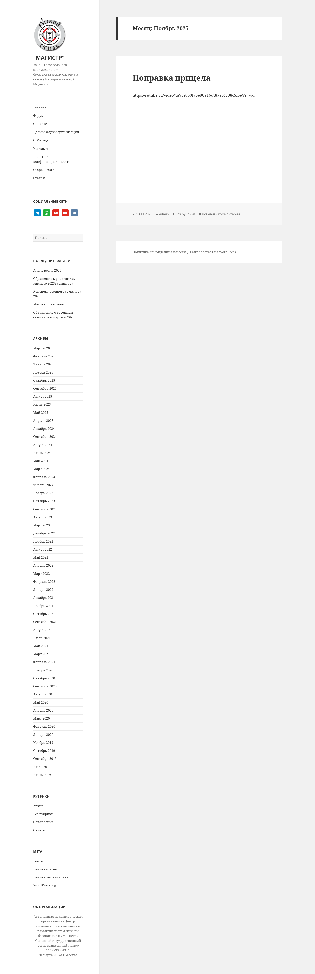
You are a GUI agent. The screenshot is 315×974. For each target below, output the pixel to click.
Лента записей (45, 869)
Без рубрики (43, 814)
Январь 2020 (43, 734)
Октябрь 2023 (44, 501)
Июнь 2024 (42, 453)
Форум (38, 115)
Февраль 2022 (44, 581)
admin (164, 214)
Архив (38, 806)
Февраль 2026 (44, 356)
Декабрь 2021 (44, 597)
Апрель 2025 (43, 420)
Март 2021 (41, 654)
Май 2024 (40, 461)
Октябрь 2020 (44, 678)
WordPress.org (44, 885)
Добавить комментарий (221, 214)
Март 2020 (41, 718)
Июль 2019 (42, 767)
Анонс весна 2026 (47, 270)
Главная (39, 107)
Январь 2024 (43, 485)
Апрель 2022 (43, 565)
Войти (38, 861)
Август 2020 (42, 694)
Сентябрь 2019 (45, 758)
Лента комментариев (51, 877)
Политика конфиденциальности (51, 159)
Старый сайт (43, 170)
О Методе (40, 140)
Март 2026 (41, 348)
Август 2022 (42, 549)
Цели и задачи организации (56, 132)
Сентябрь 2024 (45, 436)
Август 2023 (42, 517)
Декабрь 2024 (44, 428)
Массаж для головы (49, 304)
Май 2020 (40, 702)
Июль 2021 (42, 638)
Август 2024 (42, 445)
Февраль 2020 (44, 726)
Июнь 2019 (42, 775)
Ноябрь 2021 (43, 606)
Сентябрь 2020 (45, 686)
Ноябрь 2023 (43, 493)
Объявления (43, 822)
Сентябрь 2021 (45, 622)
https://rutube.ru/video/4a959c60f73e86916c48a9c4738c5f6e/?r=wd (194, 95)
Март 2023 (41, 525)
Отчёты (39, 830)
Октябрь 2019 (44, 750)
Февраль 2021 (44, 662)
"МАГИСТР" (49, 57)
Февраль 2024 (44, 477)
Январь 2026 (43, 364)
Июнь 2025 (42, 404)
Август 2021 (42, 630)
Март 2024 (41, 469)
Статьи (39, 178)
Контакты (41, 148)
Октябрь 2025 (44, 380)
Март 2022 (41, 573)
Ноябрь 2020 (43, 670)
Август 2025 (42, 396)
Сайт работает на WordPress (213, 252)
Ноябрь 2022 (43, 541)
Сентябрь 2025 (45, 388)
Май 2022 (40, 557)
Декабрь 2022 (44, 533)
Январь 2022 (43, 589)
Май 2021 (40, 646)
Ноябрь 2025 (43, 372)
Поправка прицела (172, 77)
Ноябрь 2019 (43, 742)
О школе (40, 124)
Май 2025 (40, 412)
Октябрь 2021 (44, 614)
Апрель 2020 (43, 710)
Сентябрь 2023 (45, 509)
